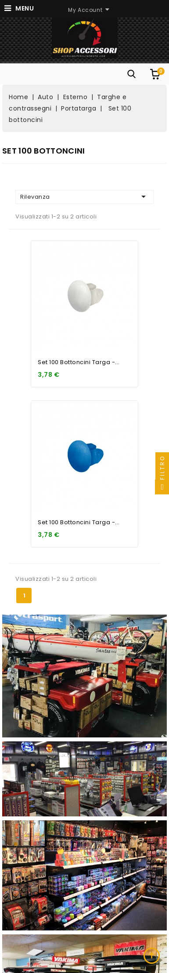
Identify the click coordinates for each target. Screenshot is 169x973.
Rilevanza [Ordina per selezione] (84, 196)
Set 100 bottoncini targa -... (79, 362)
